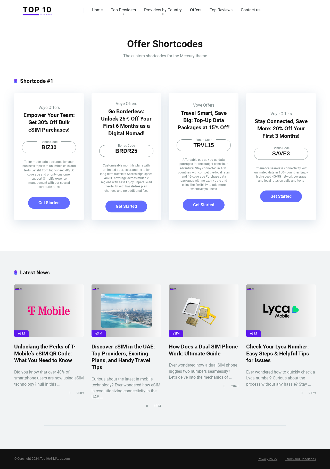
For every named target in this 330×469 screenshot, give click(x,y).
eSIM (21, 333)
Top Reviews (221, 9)
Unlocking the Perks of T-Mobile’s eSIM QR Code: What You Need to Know (45, 353)
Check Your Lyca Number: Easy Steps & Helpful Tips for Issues (277, 353)
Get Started (49, 202)
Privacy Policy (267, 459)
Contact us (250, 9)
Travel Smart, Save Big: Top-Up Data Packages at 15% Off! (204, 120)
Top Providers (123, 9)
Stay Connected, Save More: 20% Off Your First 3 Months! (281, 128)
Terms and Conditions (300, 459)
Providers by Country (163, 9)
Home (97, 9)
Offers (195, 9)
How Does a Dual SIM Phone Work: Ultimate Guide (203, 350)
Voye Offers (49, 107)
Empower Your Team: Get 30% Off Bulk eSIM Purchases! (49, 122)
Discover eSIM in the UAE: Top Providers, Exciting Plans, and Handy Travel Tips (123, 356)
